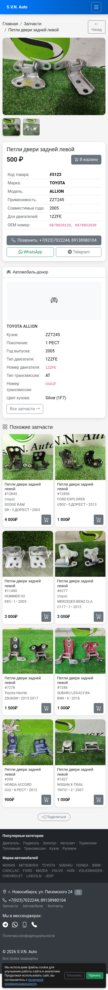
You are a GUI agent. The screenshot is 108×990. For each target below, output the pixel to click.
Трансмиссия (34, 848)
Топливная (11, 848)
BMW (96, 865)
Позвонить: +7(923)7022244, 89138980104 (54, 240)
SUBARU (65, 865)
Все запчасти (25, 408)
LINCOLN (33, 876)
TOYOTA (48, 865)
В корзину (86, 160)
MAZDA (42, 871)
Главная (10, 23)
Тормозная (88, 843)
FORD (27, 871)
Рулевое (69, 848)
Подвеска (31, 843)
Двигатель (11, 843)
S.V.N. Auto (17, 7)
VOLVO (57, 871)
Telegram (79, 252)
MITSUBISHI (28, 865)
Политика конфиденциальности (29, 936)
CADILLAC (11, 871)
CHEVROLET (13, 876)
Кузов (54, 848)
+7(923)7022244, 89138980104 (37, 900)
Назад (96, 27)
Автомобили (33, 906)
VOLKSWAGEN (90, 871)
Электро (49, 843)
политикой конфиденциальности (24, 982)
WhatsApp (30, 252)
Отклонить (74, 975)
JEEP (49, 876)
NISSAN (9, 865)
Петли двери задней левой (33, 30)
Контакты (55, 906)
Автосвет (67, 843)
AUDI (71, 871)
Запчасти (32, 23)
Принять (95, 975)
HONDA (82, 865)
